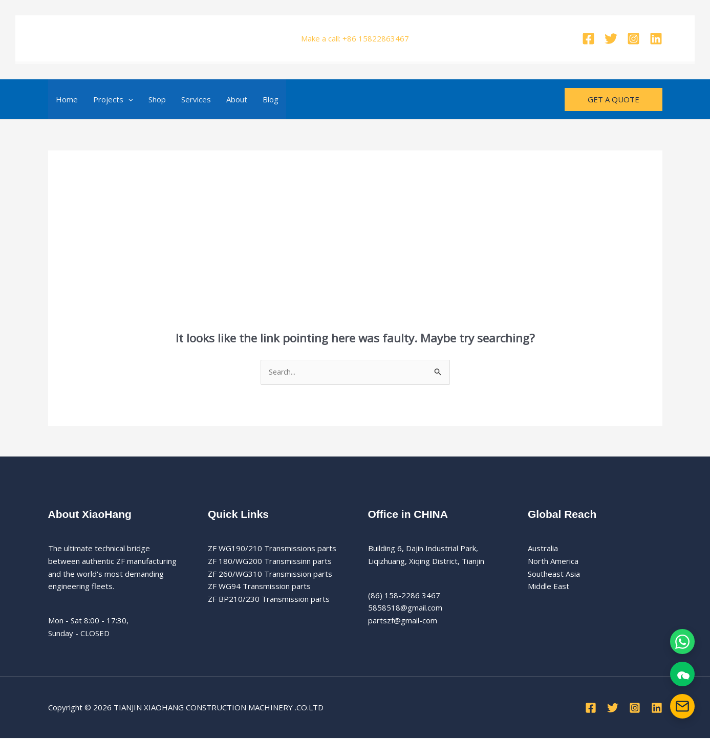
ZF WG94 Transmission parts (259, 587)
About (236, 99)
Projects (113, 99)
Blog (270, 99)
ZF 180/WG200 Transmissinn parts (270, 562)
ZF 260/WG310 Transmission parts (270, 575)
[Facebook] (588, 38)
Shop (157, 99)
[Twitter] (611, 38)
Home (67, 99)
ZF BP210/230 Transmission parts (269, 600)
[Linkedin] (656, 38)
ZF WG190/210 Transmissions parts (272, 549)
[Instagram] (633, 38)
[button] (128, 99)
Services (196, 99)
